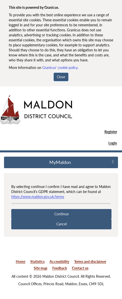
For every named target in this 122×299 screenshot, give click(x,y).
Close (61, 77)
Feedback (59, 268)
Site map (40, 268)
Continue (61, 214)
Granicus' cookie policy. (60, 67)
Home (20, 261)
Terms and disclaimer (90, 261)
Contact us (80, 268)
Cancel (61, 224)
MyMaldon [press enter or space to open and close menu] (81, 162)
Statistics (37, 261)
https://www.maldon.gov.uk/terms (37, 196)
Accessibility (59, 261)
